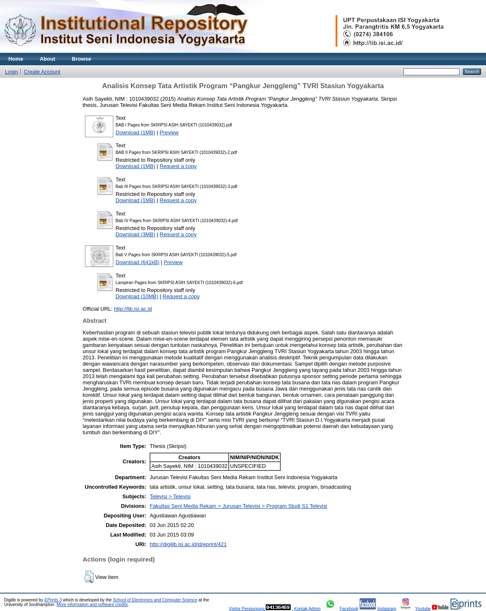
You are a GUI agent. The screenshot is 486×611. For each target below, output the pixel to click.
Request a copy (178, 166)
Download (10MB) (137, 296)
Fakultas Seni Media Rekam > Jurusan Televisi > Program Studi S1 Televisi (238, 506)
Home (15, 59)
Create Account (42, 72)
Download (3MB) (135, 234)
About (47, 59)
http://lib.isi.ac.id (133, 309)
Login (11, 72)
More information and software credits (92, 604)
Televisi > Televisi (170, 496)
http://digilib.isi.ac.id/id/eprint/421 (188, 544)
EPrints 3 (53, 600)
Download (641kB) (138, 262)
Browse (81, 59)
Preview (169, 132)
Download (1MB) (135, 132)
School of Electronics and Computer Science (155, 600)
